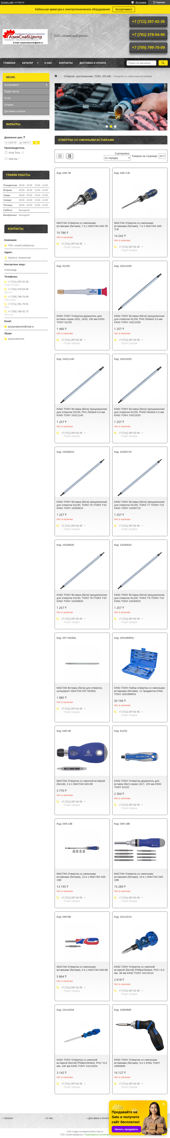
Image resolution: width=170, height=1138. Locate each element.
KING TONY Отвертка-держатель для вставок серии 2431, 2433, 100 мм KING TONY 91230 (80, 319)
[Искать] (163, 62)
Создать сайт (7, 2)
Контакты (66, 62)
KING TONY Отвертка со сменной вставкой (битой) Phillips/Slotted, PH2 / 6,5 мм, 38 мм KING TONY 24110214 (139, 969)
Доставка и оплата (93, 62)
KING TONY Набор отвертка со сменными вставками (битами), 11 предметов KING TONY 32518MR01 (139, 691)
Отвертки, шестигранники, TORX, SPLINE (87, 76)
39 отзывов (140, 2)
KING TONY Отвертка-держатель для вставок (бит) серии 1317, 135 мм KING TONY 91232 (138, 784)
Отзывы (8, 104)
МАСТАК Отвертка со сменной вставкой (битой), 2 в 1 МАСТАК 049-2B (81, 782)
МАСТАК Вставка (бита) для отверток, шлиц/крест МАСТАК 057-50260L (80, 689)
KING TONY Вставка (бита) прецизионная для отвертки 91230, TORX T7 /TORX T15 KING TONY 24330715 (139, 505)
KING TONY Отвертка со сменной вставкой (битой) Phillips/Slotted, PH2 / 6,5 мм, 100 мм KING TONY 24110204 (82, 1062)
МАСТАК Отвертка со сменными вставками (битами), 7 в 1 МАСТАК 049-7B (82, 224)
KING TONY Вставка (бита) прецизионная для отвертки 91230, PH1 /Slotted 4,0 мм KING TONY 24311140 (82, 412)
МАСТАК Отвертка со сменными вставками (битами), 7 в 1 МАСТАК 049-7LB (138, 226)
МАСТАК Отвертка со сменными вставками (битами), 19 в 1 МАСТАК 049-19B (139, 876)
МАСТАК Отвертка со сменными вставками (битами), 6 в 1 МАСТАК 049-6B (82, 968)
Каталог (27, 62)
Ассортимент (123, 9)
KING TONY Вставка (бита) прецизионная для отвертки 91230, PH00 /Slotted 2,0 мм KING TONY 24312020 (139, 412)
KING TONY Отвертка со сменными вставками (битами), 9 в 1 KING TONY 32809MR (137, 1062)
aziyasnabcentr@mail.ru (21, 326)
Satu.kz (99, 1131)
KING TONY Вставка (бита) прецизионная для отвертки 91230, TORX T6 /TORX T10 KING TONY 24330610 (82, 505)
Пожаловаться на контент (97, 1134)
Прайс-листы (11, 91)
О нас (48, 62)
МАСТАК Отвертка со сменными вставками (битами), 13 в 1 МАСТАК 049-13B (81, 876)
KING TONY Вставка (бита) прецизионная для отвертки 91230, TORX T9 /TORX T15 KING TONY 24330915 (139, 598)
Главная (9, 62)
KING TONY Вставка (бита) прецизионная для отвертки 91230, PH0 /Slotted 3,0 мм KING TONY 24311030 (139, 319)
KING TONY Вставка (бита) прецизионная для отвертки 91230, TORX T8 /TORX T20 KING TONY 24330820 (82, 598)
